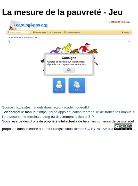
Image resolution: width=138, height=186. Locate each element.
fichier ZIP (86, 117)
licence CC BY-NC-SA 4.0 (93, 129)
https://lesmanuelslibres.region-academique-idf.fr (53, 107)
